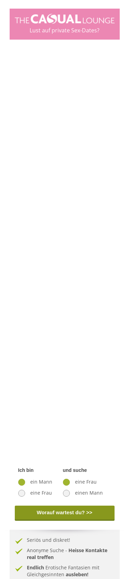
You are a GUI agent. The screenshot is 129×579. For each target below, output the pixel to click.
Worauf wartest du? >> (64, 512)
